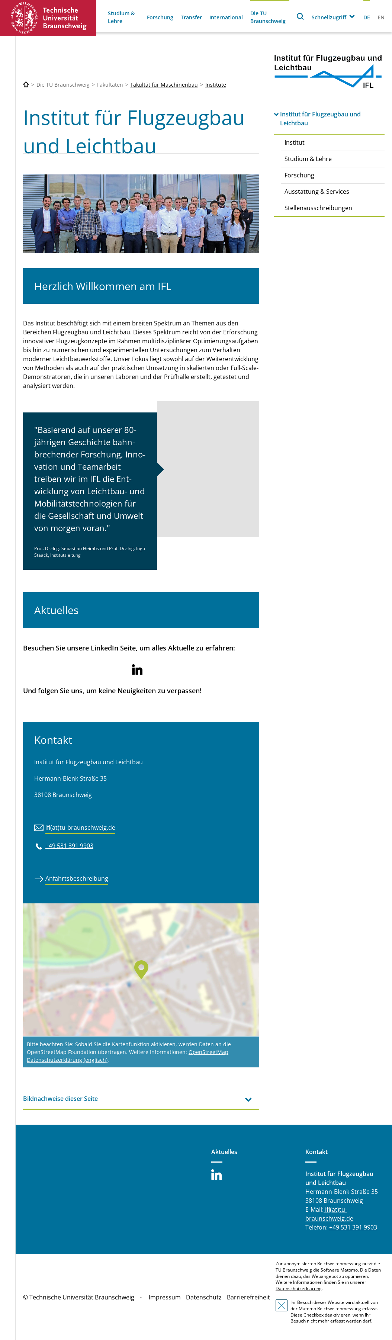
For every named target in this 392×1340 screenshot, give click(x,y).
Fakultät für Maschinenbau (164, 84)
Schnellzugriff (329, 17)
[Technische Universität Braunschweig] (26, 84)
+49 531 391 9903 (69, 846)
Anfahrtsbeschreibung (76, 878)
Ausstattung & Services (317, 191)
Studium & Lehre (121, 17)
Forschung (160, 17)
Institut (295, 142)
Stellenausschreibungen (318, 208)
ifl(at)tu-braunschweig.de (80, 827)
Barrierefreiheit (248, 1297)
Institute (215, 84)
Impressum (165, 1297)
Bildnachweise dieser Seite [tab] (60, 1099)
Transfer (191, 17)
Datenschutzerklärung (299, 1288)
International (226, 17)
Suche (300, 16)
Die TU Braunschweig (268, 17)
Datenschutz (204, 1297)
